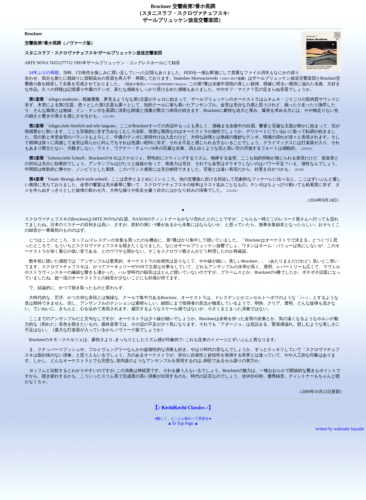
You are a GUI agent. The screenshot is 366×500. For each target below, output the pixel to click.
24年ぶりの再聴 (44, 72)
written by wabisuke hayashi (339, 429)
